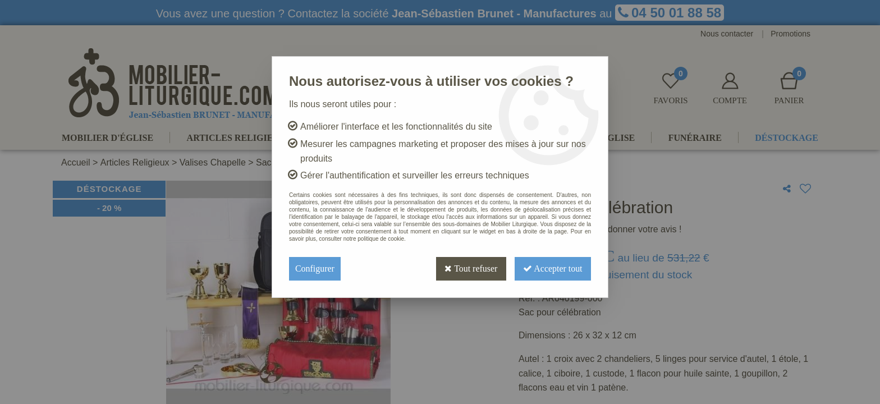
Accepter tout (552, 268)
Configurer (314, 268)
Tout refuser (469, 268)
